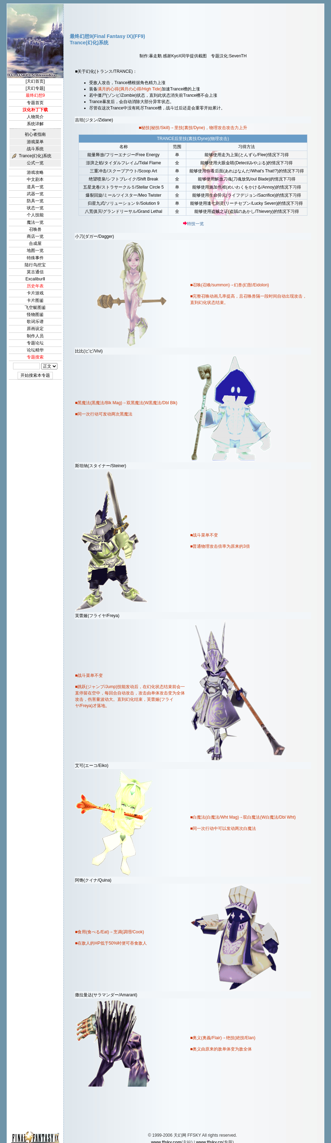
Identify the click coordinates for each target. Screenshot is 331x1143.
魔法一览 (35, 222)
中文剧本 (35, 179)
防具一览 (35, 200)
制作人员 (35, 336)
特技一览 (195, 223)
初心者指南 (35, 134)
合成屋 (35, 243)
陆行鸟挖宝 (35, 264)
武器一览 (35, 193)
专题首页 (35, 102)
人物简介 (35, 116)
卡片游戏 (35, 293)
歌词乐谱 (35, 321)
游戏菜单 (35, 141)
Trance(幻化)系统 (35, 155)
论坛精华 (35, 350)
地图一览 (35, 250)
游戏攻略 (35, 172)
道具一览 (35, 186)
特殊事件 (35, 257)
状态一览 (35, 207)
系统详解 (35, 123)
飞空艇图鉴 (35, 307)
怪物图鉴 (35, 314)
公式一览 (35, 162)
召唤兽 (35, 229)
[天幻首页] (35, 81)
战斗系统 (35, 148)
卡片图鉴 (35, 300)
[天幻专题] (35, 88)
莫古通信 (35, 271)
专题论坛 (35, 343)
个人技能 (35, 214)
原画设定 (35, 328)
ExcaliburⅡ (35, 279)
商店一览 (35, 236)
